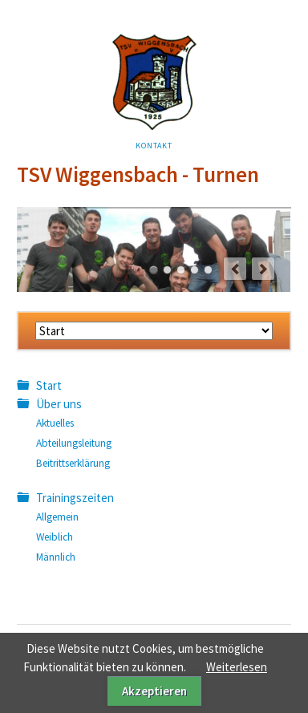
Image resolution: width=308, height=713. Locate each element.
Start (49, 385)
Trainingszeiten (75, 497)
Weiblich (54, 537)
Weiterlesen (236, 667)
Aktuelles (55, 423)
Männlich (55, 557)
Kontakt (154, 145)
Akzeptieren (154, 691)
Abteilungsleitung (73, 443)
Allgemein (57, 517)
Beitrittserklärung (73, 463)
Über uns (59, 403)
